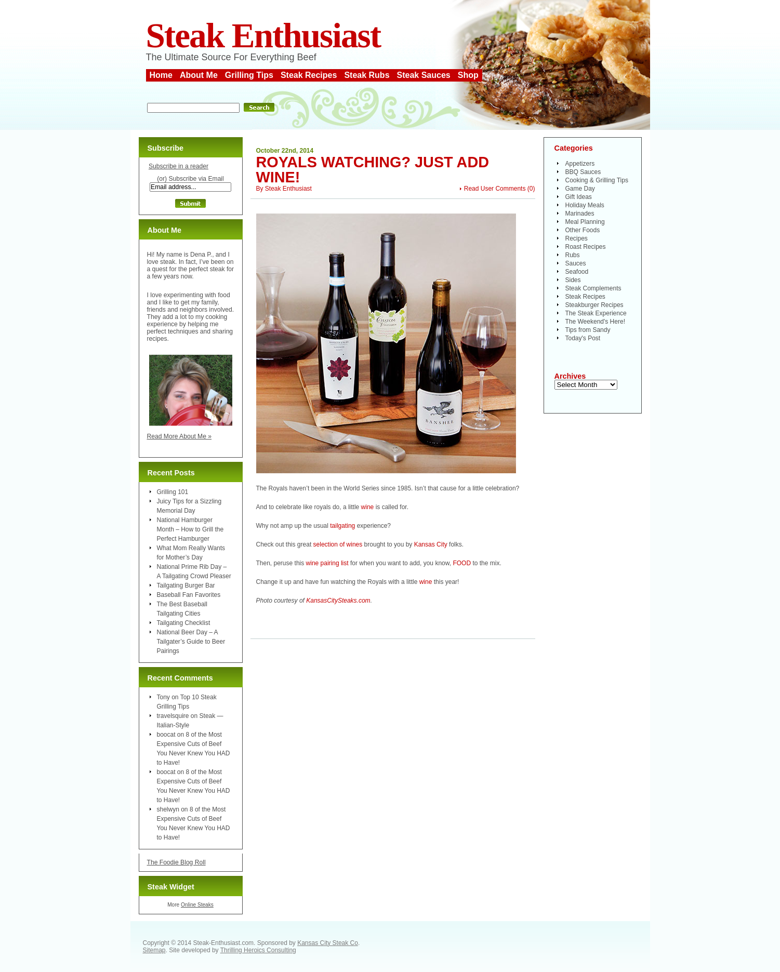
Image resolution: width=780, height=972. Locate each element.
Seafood (577, 271)
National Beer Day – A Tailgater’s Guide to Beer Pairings (191, 642)
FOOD (462, 563)
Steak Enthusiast (263, 35)
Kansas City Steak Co (327, 943)
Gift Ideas (578, 197)
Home (161, 75)
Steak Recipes (309, 75)
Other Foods (582, 230)
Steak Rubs (366, 75)
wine (367, 507)
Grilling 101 (173, 492)
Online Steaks (197, 905)
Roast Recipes (585, 246)
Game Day (580, 188)
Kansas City (430, 544)
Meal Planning (585, 221)
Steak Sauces (424, 75)
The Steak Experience (596, 313)
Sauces (575, 263)
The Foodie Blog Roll (176, 862)
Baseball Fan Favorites (189, 594)
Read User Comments (495, 188)
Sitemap (154, 950)
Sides (573, 280)
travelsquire (173, 716)
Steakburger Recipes (594, 305)
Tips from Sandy (588, 330)
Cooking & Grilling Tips (596, 180)
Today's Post (583, 338)
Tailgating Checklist (183, 623)
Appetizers (580, 163)
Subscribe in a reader (178, 166)
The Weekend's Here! (595, 321)
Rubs (572, 255)
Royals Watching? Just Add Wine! (373, 169)
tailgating (342, 525)
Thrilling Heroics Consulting (258, 950)
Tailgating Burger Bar (186, 585)
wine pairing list (327, 563)
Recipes (576, 238)
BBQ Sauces (583, 172)
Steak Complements (593, 288)
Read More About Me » (179, 436)
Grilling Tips (249, 75)
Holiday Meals (584, 205)
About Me (199, 75)
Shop (468, 75)
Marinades (579, 213)
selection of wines (338, 544)
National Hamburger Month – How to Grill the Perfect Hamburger (190, 529)
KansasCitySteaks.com (338, 600)
